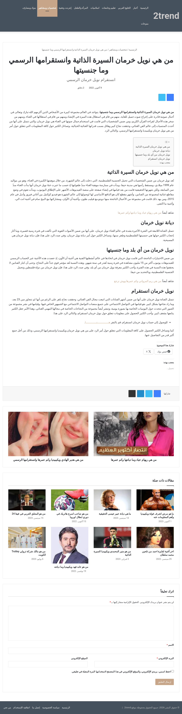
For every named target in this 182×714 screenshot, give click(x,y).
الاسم (170, 645)
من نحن (7, 707)
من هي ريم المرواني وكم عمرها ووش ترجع (137, 281)
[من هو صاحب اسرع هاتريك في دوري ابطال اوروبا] (70, 500)
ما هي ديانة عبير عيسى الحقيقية (115, 513)
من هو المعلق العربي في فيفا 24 (29, 513)
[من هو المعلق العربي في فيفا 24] (27, 500)
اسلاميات (94, 8)
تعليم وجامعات (109, 8)
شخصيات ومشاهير (47, 8)
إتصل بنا (36, 707)
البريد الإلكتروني (165, 658)
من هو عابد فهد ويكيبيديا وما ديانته (71, 566)
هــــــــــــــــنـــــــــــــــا (97, 322)
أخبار (135, 8)
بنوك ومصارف (29, 8)
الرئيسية (144, 8)
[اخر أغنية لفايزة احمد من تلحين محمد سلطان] (155, 537)
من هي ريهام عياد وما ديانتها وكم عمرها (139, 212)
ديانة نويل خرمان (161, 150)
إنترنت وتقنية (65, 8)
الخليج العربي (124, 8)
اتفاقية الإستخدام (21, 707)
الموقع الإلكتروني (79, 658)
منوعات (144, 23)
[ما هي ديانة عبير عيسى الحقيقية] (112, 500)
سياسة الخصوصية (50, 707)
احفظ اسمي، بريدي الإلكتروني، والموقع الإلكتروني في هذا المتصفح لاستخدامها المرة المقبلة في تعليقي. (121, 671)
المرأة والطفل (81, 8)
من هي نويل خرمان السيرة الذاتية (153, 146)
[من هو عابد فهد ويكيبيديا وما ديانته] (70, 545)
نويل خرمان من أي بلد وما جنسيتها (152, 154)
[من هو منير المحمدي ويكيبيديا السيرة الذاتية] (112, 537)
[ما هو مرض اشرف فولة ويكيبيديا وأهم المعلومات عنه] (155, 500)
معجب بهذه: (165, 162)
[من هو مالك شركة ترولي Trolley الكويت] (27, 537)
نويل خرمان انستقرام (159, 158)
